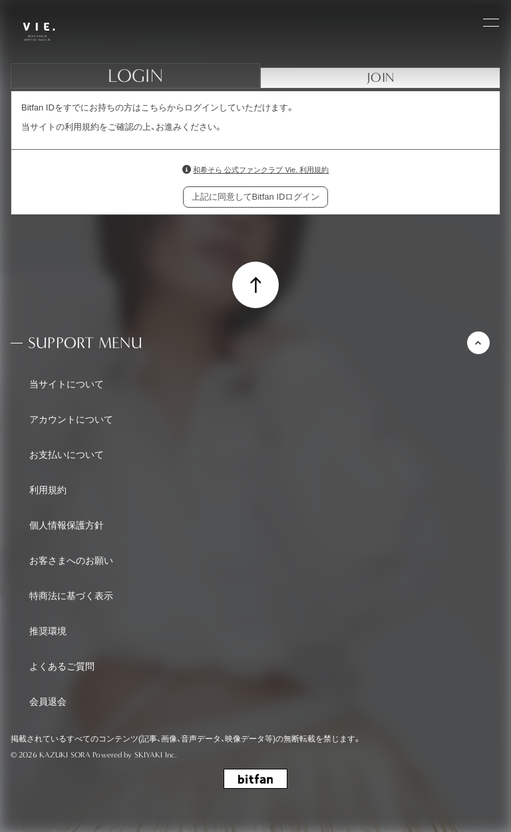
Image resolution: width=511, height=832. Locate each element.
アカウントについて (71, 419)
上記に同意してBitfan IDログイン (256, 197)
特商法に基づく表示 (71, 595)
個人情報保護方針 (66, 525)
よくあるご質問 (61, 666)
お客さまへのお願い (71, 560)
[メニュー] (491, 21)
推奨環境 (48, 631)
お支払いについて (66, 454)
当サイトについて (66, 384)
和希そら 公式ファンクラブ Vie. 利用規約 (261, 170)
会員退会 (48, 701)
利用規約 (48, 490)
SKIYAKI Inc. (155, 754)
